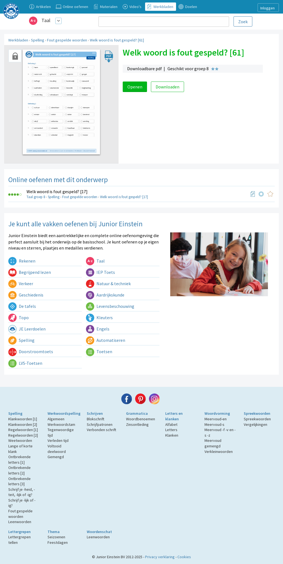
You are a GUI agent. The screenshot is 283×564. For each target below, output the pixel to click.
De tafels (22, 306)
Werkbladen (18, 40)
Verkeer (20, 283)
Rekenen (21, 261)
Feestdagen (58, 542)
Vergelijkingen (255, 424)
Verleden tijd (58, 440)
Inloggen (267, 8)
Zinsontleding (137, 424)
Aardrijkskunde (105, 295)
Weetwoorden (20, 440)
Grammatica (137, 413)
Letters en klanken (174, 416)
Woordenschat (99, 531)
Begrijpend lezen (29, 272)
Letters (171, 429)
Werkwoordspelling (64, 413)
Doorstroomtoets (30, 351)
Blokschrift (95, 418)
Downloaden (167, 87)
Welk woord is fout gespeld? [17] (57, 191)
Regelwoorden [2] (23, 435)
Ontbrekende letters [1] (19, 459)
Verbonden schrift (101, 429)
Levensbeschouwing (110, 306)
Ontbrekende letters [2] (19, 470)
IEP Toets (100, 272)
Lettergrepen (19, 531)
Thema (54, 531)
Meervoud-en (216, 418)
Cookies (184, 556)
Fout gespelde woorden (67, 40)
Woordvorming (217, 413)
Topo (18, 317)
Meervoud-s (214, 424)
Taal (45, 20)
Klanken (171, 435)
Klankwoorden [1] (22, 418)
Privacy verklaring (160, 556)
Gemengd (56, 456)
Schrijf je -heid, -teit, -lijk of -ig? (21, 492)
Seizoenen (56, 536)
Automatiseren (105, 340)
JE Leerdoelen (27, 329)
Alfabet (171, 424)
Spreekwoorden (257, 413)
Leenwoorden (19, 521)
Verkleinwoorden (219, 451)
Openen (134, 87)
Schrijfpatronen (99, 424)
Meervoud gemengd (213, 443)
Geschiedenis (25, 295)
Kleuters (99, 317)
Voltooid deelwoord (57, 449)
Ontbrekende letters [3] (19, 481)
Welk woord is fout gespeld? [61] (117, 40)
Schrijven (95, 413)
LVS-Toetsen (25, 363)
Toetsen (99, 351)
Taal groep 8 (36, 197)
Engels (97, 329)
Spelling (37, 40)
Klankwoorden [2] (22, 424)
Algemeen (56, 418)
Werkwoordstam (61, 424)
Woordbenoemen (140, 418)
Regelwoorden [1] (23, 429)
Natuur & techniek (108, 283)
